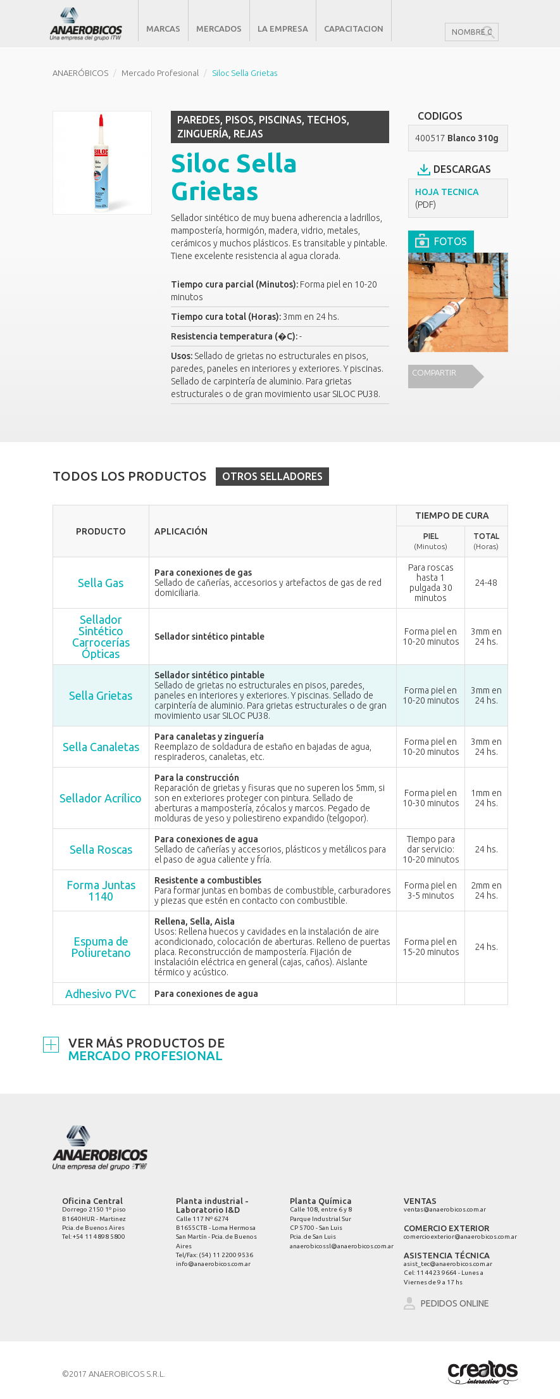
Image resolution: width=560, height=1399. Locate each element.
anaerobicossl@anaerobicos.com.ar (342, 1246)
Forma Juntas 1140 (100, 890)
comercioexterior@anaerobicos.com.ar (460, 1236)
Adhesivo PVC (100, 993)
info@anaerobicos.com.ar (213, 1263)
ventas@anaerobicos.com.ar (445, 1209)
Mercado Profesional (160, 72)
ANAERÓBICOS (80, 72)
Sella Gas (100, 582)
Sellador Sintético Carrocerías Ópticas (101, 636)
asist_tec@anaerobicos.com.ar (448, 1263)
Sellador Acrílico (100, 798)
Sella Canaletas (101, 746)
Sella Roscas (101, 849)
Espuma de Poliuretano (101, 947)
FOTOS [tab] (441, 239)
